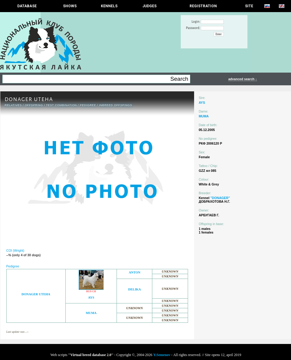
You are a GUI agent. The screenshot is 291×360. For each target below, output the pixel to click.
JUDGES (149, 6)
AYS (91, 297)
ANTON (134, 272)
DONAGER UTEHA (35, 294)
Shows (70, 6)
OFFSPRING (34, 105)
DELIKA (134, 289)
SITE (249, 6)
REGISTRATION (203, 6)
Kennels (109, 6)
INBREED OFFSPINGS (115, 105)
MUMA (91, 313)
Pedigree (88, 105)
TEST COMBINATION (61, 105)
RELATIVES (13, 105)
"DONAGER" (220, 198)
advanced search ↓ (242, 79)
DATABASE (27, 6)
